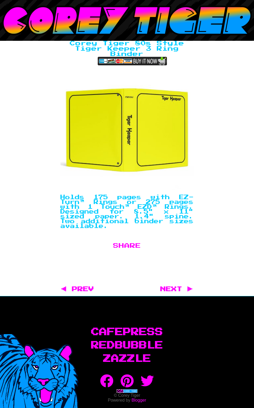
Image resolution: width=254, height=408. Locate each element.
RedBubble (127, 346)
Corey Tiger (127, 20)
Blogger (139, 400)
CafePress (127, 332)
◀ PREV (80, 289)
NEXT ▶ (176, 289)
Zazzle (127, 359)
